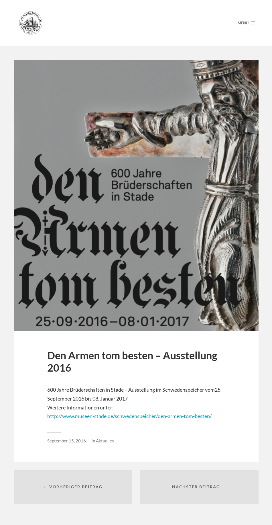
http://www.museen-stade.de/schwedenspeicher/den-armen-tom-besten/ (129, 416)
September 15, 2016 (66, 440)
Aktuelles (105, 440)
